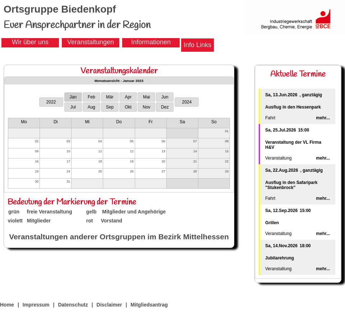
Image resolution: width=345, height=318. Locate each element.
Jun (164, 97)
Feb (91, 97)
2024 (187, 102)
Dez (165, 107)
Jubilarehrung (279, 258)
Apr (128, 97)
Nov (146, 107)
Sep (110, 107)
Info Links (197, 45)
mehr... (323, 117)
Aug (91, 107)
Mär (110, 97)
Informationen (151, 42)
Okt (128, 107)
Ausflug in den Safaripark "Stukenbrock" (291, 185)
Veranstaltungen (90, 42)
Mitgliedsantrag (148, 304)
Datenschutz (73, 304)
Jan (73, 97)
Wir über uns (30, 42)
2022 (51, 102)
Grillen (272, 222)
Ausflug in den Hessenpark (293, 107)
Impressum (36, 304)
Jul (73, 107)
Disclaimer (109, 304)
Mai (146, 97)
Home (7, 304)
